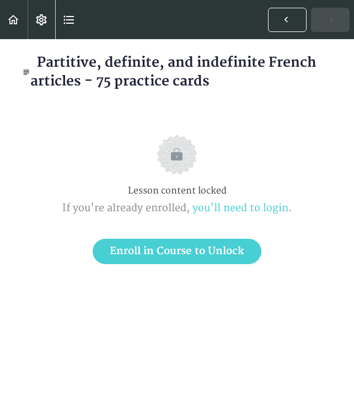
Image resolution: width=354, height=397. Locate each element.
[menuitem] (41, 19)
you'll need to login (240, 208)
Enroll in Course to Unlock (177, 251)
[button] (14, 19)
